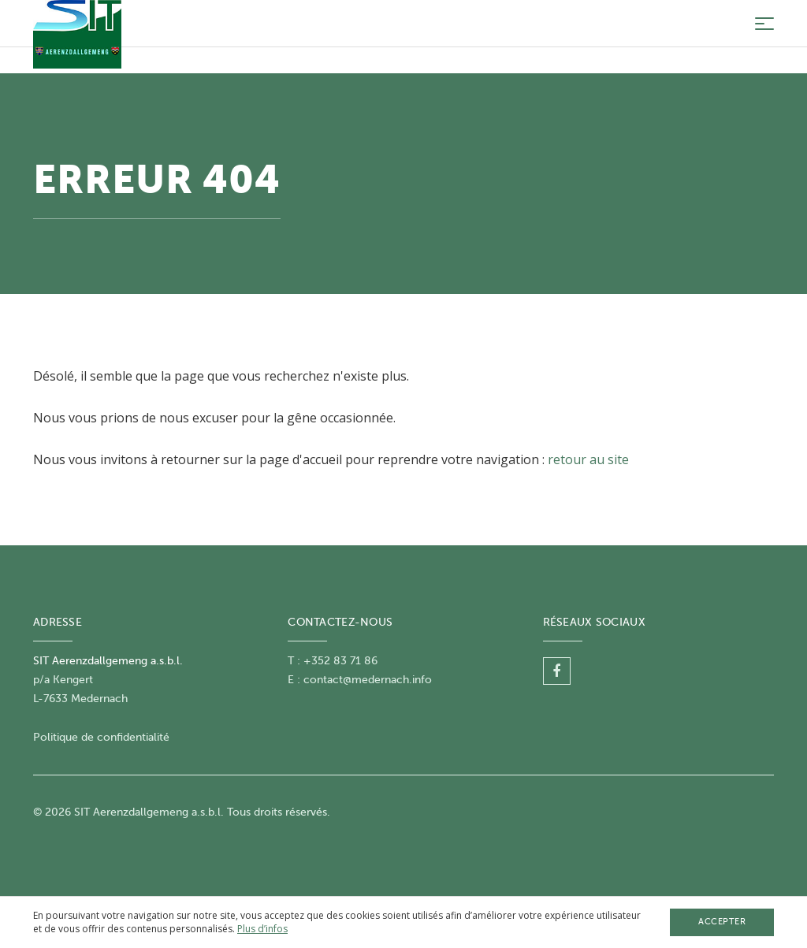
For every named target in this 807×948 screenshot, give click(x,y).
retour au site (588, 459)
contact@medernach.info (367, 680)
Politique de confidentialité (101, 737)
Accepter (722, 921)
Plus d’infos (262, 928)
